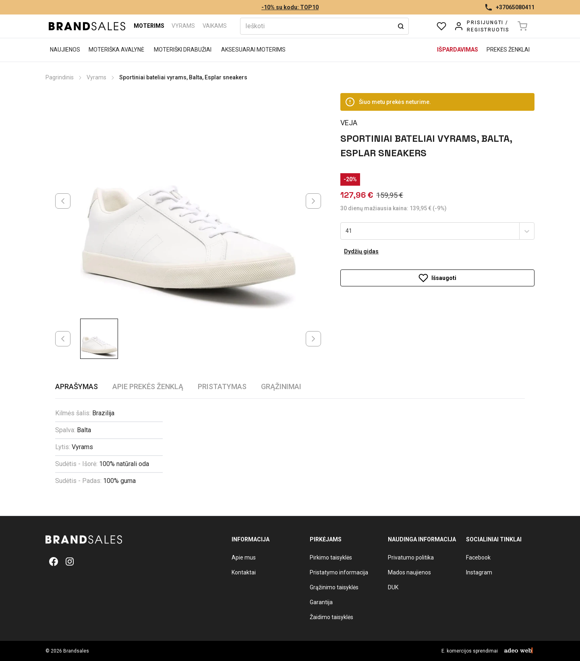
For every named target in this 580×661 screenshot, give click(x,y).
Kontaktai (244, 572)
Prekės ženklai (508, 49)
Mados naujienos (409, 572)
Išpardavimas (457, 49)
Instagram (479, 572)
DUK (393, 587)
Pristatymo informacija (339, 572)
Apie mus (244, 557)
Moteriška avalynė (116, 49)
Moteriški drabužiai (182, 49)
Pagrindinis (60, 77)
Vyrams (183, 26)
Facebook (478, 557)
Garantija (321, 602)
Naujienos (65, 49)
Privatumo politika (411, 557)
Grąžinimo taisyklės (334, 587)
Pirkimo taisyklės (331, 557)
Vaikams (215, 26)
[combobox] (346, 231)
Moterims (149, 26)
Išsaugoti (437, 278)
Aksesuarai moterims (253, 49)
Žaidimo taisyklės (331, 617)
